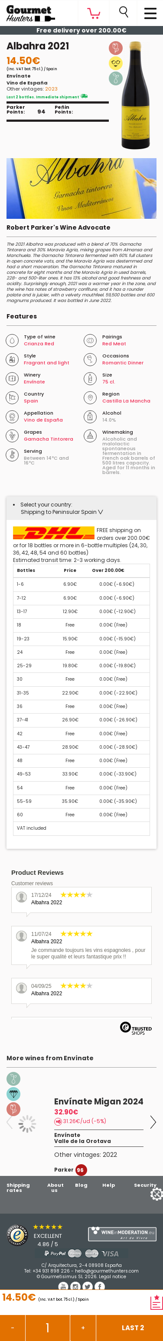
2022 (110, 1154)
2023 (51, 88)
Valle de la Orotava (82, 1141)
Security (145, 1185)
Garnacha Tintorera (48, 438)
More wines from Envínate (50, 1058)
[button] (62, 512)
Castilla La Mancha (126, 400)
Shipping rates (18, 1188)
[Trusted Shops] (41, 1235)
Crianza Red (39, 343)
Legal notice (112, 1276)
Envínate (19, 75)
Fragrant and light (46, 362)
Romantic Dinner (122, 362)
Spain (31, 400)
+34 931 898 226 (51, 1271)
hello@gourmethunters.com (107, 1271)
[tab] (81, 508)
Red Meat (114, 343)
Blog (81, 1185)
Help (108, 1185)
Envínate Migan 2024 (98, 1101)
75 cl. (108, 381)
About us (55, 1188)
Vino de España (27, 82)
